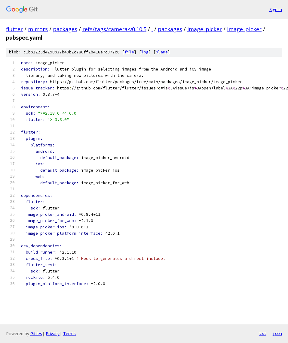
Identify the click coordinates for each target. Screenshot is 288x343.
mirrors (38, 29)
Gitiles (36, 333)
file (129, 52)
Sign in (275, 9)
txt (262, 333)
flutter (14, 29)
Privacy (53, 333)
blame (162, 52)
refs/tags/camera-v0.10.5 (114, 29)
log (145, 52)
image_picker (204, 29)
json (277, 333)
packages (65, 29)
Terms (69, 333)
